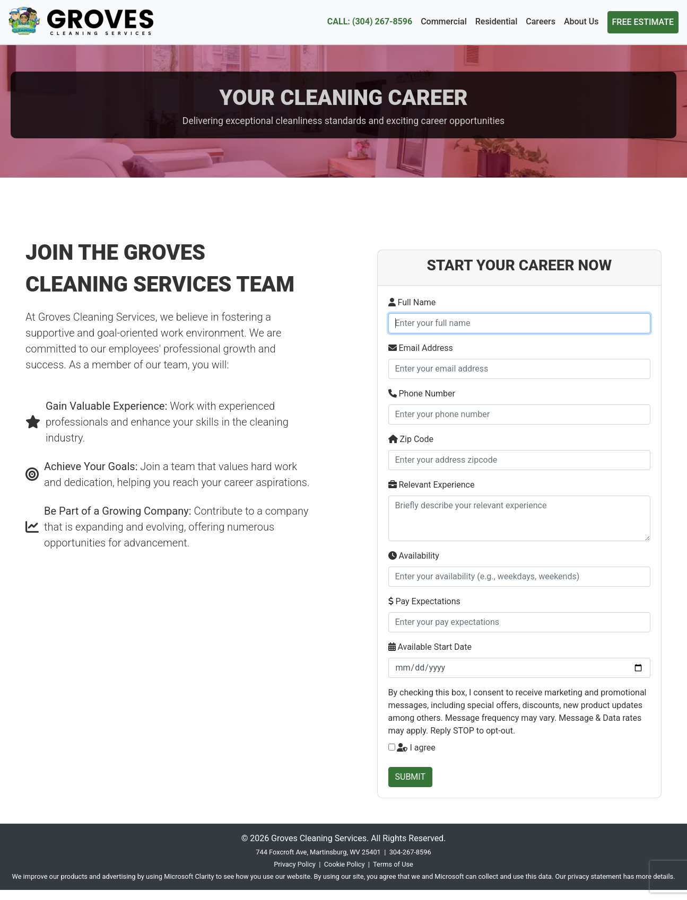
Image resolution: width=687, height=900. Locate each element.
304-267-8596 (410, 852)
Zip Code (410, 439)
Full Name (412, 302)
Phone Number (421, 394)
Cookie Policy (344, 864)
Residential (496, 21)
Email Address (420, 348)
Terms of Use (393, 864)
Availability (413, 556)
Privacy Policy (295, 864)
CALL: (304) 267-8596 (369, 21)
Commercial (444, 21)
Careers (540, 21)
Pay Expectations (424, 601)
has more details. (649, 876)
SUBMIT (410, 777)
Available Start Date (430, 647)
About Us (581, 21)
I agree (416, 748)
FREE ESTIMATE (643, 22)
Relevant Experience (431, 485)
